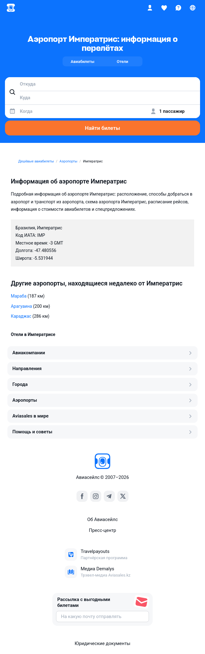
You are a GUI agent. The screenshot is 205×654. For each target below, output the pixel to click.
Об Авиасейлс (102, 519)
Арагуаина (21, 306)
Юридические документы (102, 643)
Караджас (21, 316)
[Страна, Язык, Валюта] (192, 7)
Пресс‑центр (102, 530)
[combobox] (102, 84)
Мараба (19, 296)
